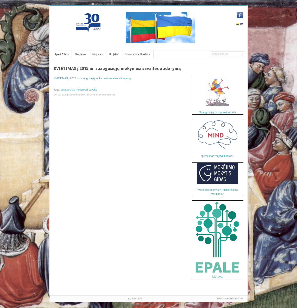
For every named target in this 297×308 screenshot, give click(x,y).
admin (82, 94)
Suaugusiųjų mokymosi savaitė (217, 95)
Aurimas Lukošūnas (234, 298)
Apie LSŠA (61, 54)
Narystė (97, 54)
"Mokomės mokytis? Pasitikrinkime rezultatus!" (217, 179)
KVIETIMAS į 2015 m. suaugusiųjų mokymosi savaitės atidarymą (92, 78)
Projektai (114, 54)
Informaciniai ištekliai (137, 54)
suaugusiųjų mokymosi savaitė (79, 89)
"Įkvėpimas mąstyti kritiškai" (217, 138)
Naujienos (80, 54)
